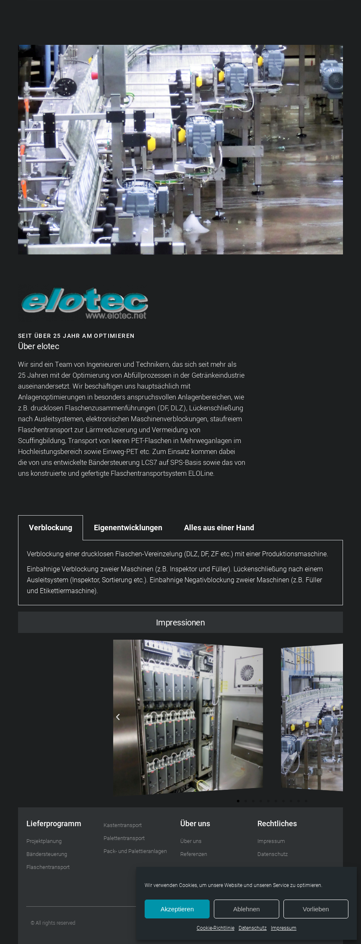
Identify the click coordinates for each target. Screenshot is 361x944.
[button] (262, 27)
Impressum (283, 928)
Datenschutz (253, 928)
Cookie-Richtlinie (215, 928)
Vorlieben (316, 909)
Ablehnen (246, 909)
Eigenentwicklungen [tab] (128, 527)
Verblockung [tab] (50, 527)
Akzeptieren (177, 909)
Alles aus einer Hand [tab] (219, 527)
